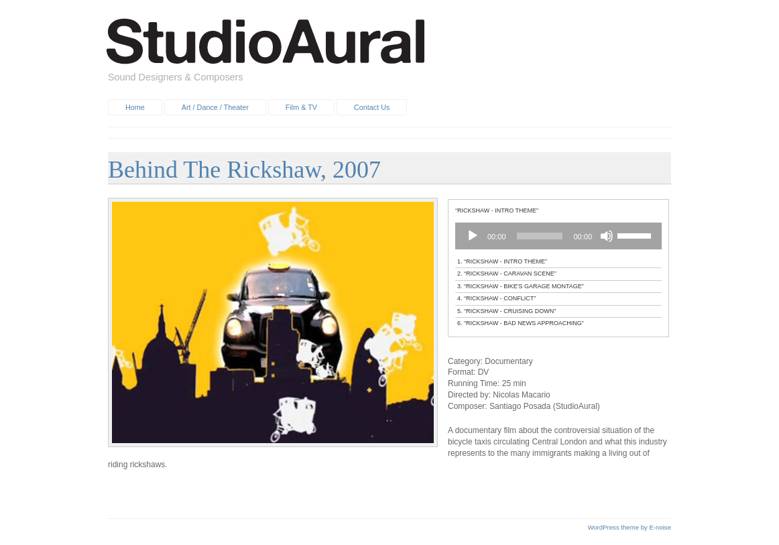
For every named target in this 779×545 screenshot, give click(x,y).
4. (496, 298)
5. (506, 311)
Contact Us (372, 107)
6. (520, 323)
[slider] (540, 236)
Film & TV (301, 107)
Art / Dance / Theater (215, 107)
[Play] (472, 236)
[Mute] (606, 236)
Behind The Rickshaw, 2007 (244, 169)
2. (506, 273)
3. (520, 286)
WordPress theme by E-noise (629, 527)
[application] (558, 236)
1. (502, 261)
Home (135, 107)
